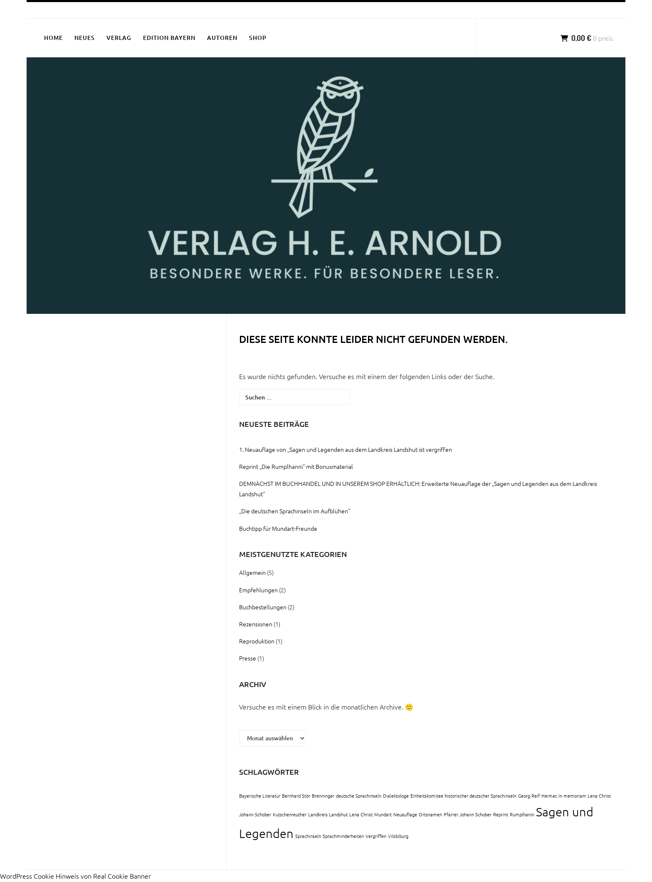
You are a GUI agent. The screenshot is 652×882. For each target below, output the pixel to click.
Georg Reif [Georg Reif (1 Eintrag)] (529, 795)
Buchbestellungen (262, 607)
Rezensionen (255, 624)
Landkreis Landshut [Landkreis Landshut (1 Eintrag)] (328, 814)
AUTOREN (222, 38)
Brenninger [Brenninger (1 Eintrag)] (323, 795)
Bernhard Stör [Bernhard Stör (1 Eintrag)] (296, 795)
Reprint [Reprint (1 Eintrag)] (500, 814)
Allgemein (252, 572)
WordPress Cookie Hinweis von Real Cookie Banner (75, 875)
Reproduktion (256, 641)
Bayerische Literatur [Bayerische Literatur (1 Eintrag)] (259, 795)
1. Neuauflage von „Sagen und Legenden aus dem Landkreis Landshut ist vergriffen (345, 449)
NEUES (84, 38)
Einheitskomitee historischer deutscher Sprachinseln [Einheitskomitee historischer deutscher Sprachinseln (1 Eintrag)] (463, 795)
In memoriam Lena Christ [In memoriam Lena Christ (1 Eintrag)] (584, 795)
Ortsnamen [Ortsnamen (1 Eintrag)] (430, 814)
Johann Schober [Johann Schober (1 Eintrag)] (255, 814)
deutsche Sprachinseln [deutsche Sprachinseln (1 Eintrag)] (358, 795)
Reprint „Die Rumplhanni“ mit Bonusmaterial (296, 466)
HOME (53, 38)
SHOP (258, 38)
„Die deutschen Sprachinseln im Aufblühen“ (294, 511)
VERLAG (118, 38)
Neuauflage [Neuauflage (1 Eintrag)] (405, 814)
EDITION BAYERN (169, 38)
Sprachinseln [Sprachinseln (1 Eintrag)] (308, 836)
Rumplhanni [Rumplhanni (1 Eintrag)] (522, 814)
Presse (247, 658)
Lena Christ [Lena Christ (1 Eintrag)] (361, 814)
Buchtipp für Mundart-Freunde (278, 528)
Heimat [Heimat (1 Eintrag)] (549, 795)
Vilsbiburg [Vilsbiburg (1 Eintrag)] (398, 836)
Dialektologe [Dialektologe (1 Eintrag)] (396, 795)
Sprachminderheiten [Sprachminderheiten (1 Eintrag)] (343, 836)
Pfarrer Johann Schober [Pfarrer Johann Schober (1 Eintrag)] (467, 814)
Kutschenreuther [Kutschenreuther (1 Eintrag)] (289, 814)
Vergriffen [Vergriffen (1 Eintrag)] (376, 836)
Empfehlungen (258, 590)
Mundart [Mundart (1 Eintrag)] (383, 814)
